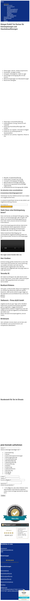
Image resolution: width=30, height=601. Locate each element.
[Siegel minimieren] (28, 591)
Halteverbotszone (11, 15)
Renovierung (8, 470)
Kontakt (6, 21)
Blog (5, 19)
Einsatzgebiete (7, 18)
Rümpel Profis (9, 589)
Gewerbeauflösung (12, 11)
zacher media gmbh (12, 591)
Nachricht (4, 484)
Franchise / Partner (9, 17)
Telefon (3, 478)
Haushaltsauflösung (12, 10)
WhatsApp (3, 499)
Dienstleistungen (8, 5)
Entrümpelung (10, 6)
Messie (9, 8)
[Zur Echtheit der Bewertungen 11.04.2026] (23, 599)
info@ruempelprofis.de (7, 501)
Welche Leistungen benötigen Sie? (11, 449)
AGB (2, 552)
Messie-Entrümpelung (7, 582)
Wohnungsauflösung (12, 9)
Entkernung (10, 14)
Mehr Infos (24, 525)
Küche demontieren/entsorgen (14, 456)
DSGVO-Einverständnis (7, 485)
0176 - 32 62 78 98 (6, 498)
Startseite (6, 4)
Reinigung (8, 472)
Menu (2, 1)
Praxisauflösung (9, 464)
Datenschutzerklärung (7, 550)
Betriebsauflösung (10, 460)
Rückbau (9, 13)
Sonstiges (8, 473)
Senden (3, 496)
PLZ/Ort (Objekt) (6, 480)
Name (3, 448)
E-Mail (3, 476)
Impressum (4, 549)
